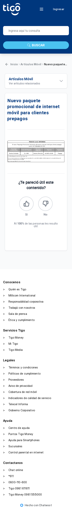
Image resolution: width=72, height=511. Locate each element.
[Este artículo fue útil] (26, 204)
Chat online (13, 470)
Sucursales (12, 446)
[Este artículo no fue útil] (45, 204)
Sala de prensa (15, 314)
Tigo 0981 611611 (16, 488)
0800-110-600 (15, 482)
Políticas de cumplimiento (22, 373)
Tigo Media (13, 350)
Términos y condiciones (20, 367)
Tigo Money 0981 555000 (22, 494)
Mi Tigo (10, 344)
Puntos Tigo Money (18, 434)
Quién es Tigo (14, 289)
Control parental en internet (23, 452)
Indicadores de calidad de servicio (27, 398)
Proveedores (13, 380)
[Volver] (7, 64)
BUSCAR (36, 45)
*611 (8, 476)
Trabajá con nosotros (19, 308)
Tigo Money (13, 338)
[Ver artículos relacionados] (36, 81)
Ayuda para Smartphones (21, 440)
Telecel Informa (15, 404)
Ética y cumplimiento (19, 320)
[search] (36, 30)
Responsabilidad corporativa (23, 302)
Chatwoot (45, 505)
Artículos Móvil (31, 64)
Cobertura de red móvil (20, 392)
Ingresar (58, 9)
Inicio (14, 64)
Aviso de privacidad (17, 386)
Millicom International (19, 295)
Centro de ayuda (16, 428)
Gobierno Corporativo (19, 410)
